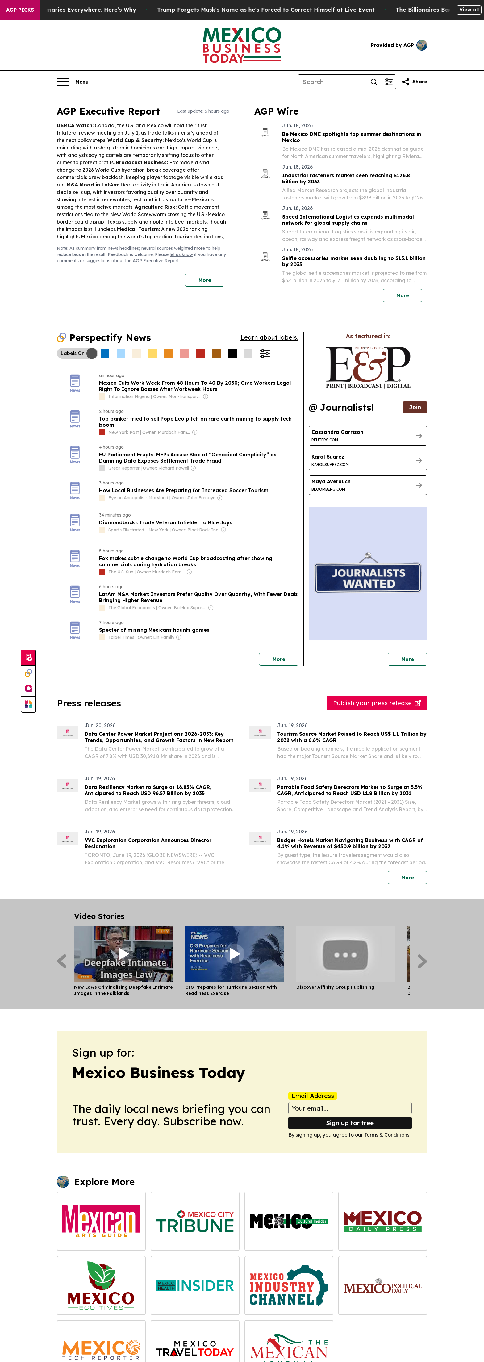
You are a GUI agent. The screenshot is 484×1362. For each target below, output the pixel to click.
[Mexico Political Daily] (382, 1285)
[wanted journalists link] (368, 368)
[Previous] (61, 961)
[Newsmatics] (28, 704)
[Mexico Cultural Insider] (288, 1221)
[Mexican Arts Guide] (101, 1221)
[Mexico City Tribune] (195, 1221)
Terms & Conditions (386, 1135)
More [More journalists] (414, 657)
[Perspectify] (28, 673)
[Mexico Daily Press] (382, 1221)
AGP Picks (20, 10)
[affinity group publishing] (28, 689)
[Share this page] (414, 82)
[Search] (332, 82)
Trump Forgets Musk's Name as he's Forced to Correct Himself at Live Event (278, 9)
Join (415, 407)
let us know (181, 254)
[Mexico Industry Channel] (288, 1285)
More (204, 280)
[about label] (102, 396)
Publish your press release (377, 703)
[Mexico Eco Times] (101, 1285)
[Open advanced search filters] (388, 82)
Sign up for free (350, 1123)
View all (469, 9)
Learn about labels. (269, 337)
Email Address (312, 1096)
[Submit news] (28, 658)
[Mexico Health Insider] (195, 1285)
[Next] (422, 961)
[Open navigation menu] (73, 82)
